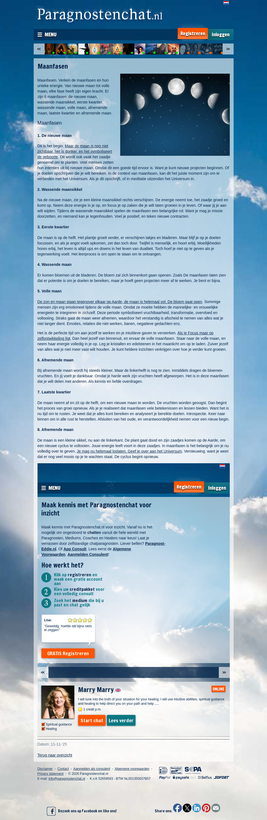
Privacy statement (51, 774)
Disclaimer (45, 769)
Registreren (192, 33)
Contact (63, 769)
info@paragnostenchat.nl (66, 779)
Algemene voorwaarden (132, 769)
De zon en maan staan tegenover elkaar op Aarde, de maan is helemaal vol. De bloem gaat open (120, 302)
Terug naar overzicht (55, 755)
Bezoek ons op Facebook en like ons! (82, 811)
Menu (50, 34)
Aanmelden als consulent (91, 769)
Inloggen (220, 34)
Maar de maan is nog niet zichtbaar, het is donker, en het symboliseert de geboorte (75, 151)
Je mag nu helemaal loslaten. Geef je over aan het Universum (129, 451)
